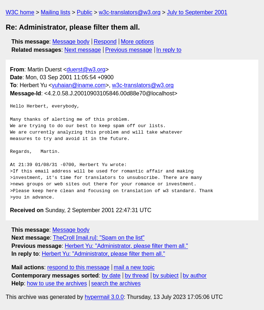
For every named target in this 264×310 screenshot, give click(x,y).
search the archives (116, 283)
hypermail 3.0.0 (104, 297)
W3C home (20, 12)
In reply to (168, 50)
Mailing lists (55, 12)
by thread (137, 275)
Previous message (128, 50)
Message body (71, 42)
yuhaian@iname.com (79, 85)
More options (137, 42)
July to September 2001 (197, 12)
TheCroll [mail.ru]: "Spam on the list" (98, 238)
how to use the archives (57, 283)
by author (195, 275)
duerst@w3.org (86, 69)
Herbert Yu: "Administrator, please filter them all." (126, 246)
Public (84, 12)
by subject (165, 275)
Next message (83, 50)
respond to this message (78, 267)
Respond (105, 42)
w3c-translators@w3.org (130, 12)
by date (111, 275)
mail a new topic (134, 267)
